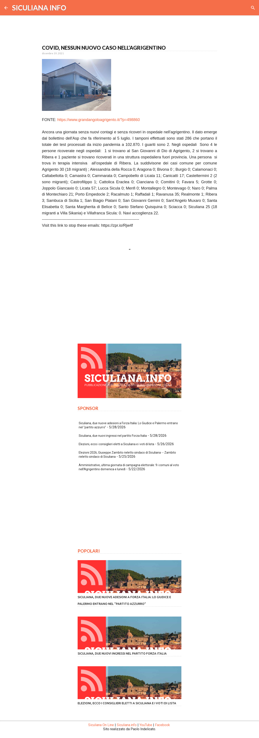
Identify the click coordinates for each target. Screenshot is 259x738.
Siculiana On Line (101, 725)
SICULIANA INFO (39, 7)
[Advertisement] (129, 300)
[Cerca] (253, 8)
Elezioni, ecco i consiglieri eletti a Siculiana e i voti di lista (116, 444)
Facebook (162, 725)
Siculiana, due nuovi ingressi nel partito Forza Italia (113, 435)
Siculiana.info (127, 725)
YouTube (145, 725)
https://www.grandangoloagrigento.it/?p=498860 (98, 120)
